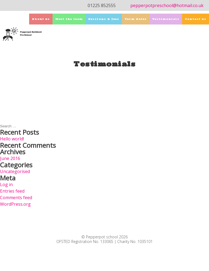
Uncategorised (15, 171)
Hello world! (12, 139)
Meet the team (69, 18)
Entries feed (12, 191)
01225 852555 (102, 5)
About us (41, 18)
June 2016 (10, 158)
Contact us (195, 18)
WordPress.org (15, 204)
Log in (6, 184)
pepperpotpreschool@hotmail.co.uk (167, 5)
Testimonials (165, 18)
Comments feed (16, 198)
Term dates (136, 18)
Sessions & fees (103, 18)
